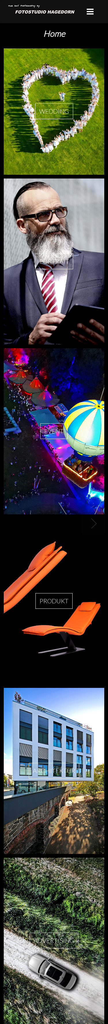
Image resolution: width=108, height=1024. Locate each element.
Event (54, 431)
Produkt (54, 601)
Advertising (54, 940)
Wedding (54, 111)
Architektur (54, 771)
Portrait (54, 261)
